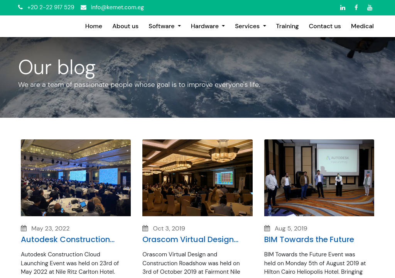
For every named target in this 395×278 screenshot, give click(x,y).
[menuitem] (93, 26)
